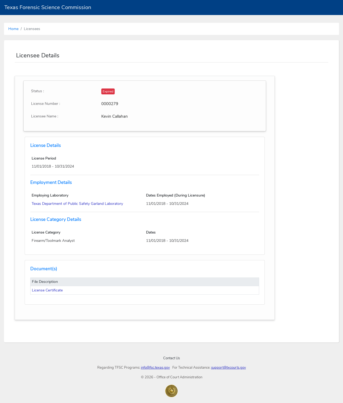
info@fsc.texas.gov (155, 367)
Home (13, 28)
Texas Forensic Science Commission (47, 7)
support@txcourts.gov (228, 367)
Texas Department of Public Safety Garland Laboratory (77, 203)
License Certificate (47, 290)
